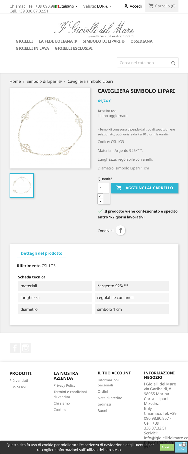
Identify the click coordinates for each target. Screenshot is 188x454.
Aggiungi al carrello (144, 188)
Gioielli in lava (32, 48)
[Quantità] (103, 188)
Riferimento (29, 265)
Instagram (26, 348)
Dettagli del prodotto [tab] (41, 253)
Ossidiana (141, 41)
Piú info (181, 447)
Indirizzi (104, 404)
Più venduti (19, 380)
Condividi (120, 230)
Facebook (15, 348)
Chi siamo (62, 403)
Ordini (103, 391)
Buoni (102, 410)
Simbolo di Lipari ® (104, 41)
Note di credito (110, 397)
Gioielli (24, 41)
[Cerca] (147, 63)
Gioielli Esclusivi (74, 48)
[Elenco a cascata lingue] (67, 7)
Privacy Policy (64, 385)
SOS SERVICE (20, 386)
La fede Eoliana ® (58, 41)
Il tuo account (114, 373)
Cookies (60, 409)
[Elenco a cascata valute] (105, 7)
